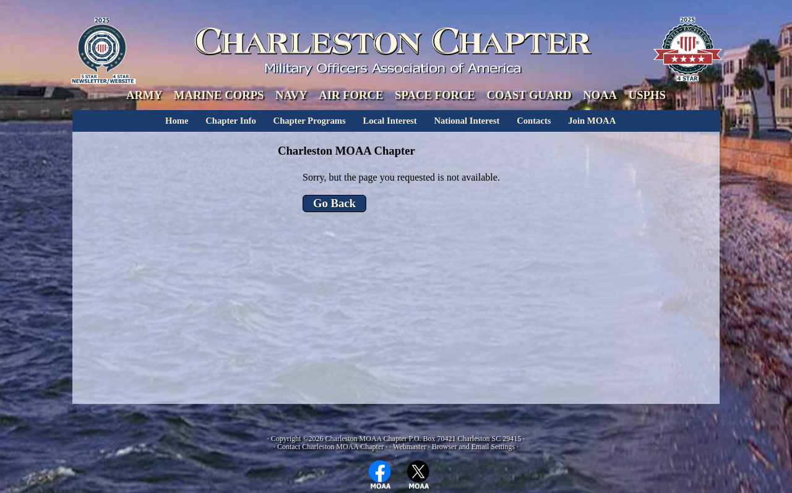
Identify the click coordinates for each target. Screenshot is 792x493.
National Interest (466, 121)
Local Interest (389, 121)
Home (176, 121)
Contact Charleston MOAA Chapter (330, 446)
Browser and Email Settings (473, 446)
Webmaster (409, 446)
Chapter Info (230, 121)
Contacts (534, 121)
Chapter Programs (309, 121)
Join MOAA (592, 121)
